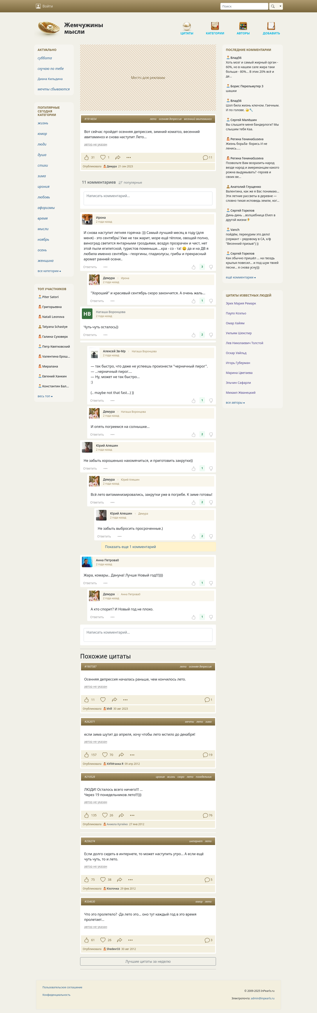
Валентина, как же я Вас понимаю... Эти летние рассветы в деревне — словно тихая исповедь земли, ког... (252, 196)
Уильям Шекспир (239, 333)
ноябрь (43, 239)
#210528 (90, 777)
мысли (43, 228)
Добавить (271, 24)
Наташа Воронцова (144, 351)
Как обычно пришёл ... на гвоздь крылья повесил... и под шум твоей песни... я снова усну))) (252, 262)
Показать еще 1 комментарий (130, 546)
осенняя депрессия (170, 119)
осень (42, 250)
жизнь (171, 777)
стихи (43, 165)
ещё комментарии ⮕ (241, 277)
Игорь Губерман (238, 363)
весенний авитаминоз (198, 119)
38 (109, 879)
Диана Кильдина (50, 79)
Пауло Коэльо (236, 313)
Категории (215, 24)
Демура (143, 513)
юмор (199, 901)
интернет (196, 841)
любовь (44, 197)
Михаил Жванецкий (241, 392)
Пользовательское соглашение (62, 987)
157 (94, 755)
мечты (189, 722)
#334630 (90, 901)
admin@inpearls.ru (263, 998)
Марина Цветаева (239, 373)
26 (111, 815)
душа (42, 154)
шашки (231, 91)
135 (94, 815)
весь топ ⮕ (45, 396)
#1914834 (90, 119)
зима (208, 722)
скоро (180, 777)
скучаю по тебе (51, 68)
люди (42, 144)
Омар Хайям (235, 323)
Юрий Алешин (130, 479)
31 (93, 157)
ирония (160, 777)
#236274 (90, 841)
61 (93, 940)
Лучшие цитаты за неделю (148, 961)
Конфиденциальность (56, 995)
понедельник (204, 777)
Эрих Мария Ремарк (241, 303)
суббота (45, 58)
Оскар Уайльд (236, 353)
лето (153, 119)
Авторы (243, 24)
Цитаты (186, 24)
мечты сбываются (54, 89)
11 (93, 700)
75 (93, 879)
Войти (44, 6)
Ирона (125, 278)
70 (111, 755)
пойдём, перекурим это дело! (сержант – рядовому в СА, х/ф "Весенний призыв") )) (248, 239)
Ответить (90, 267)
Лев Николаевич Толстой (244, 343)
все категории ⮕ (49, 271)
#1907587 (90, 666)
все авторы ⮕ (235, 402)
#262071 (90, 722)
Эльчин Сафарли (238, 383)
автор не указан (95, 144)
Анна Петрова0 (130, 594)
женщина (45, 260)
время (43, 218)
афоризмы (46, 207)
